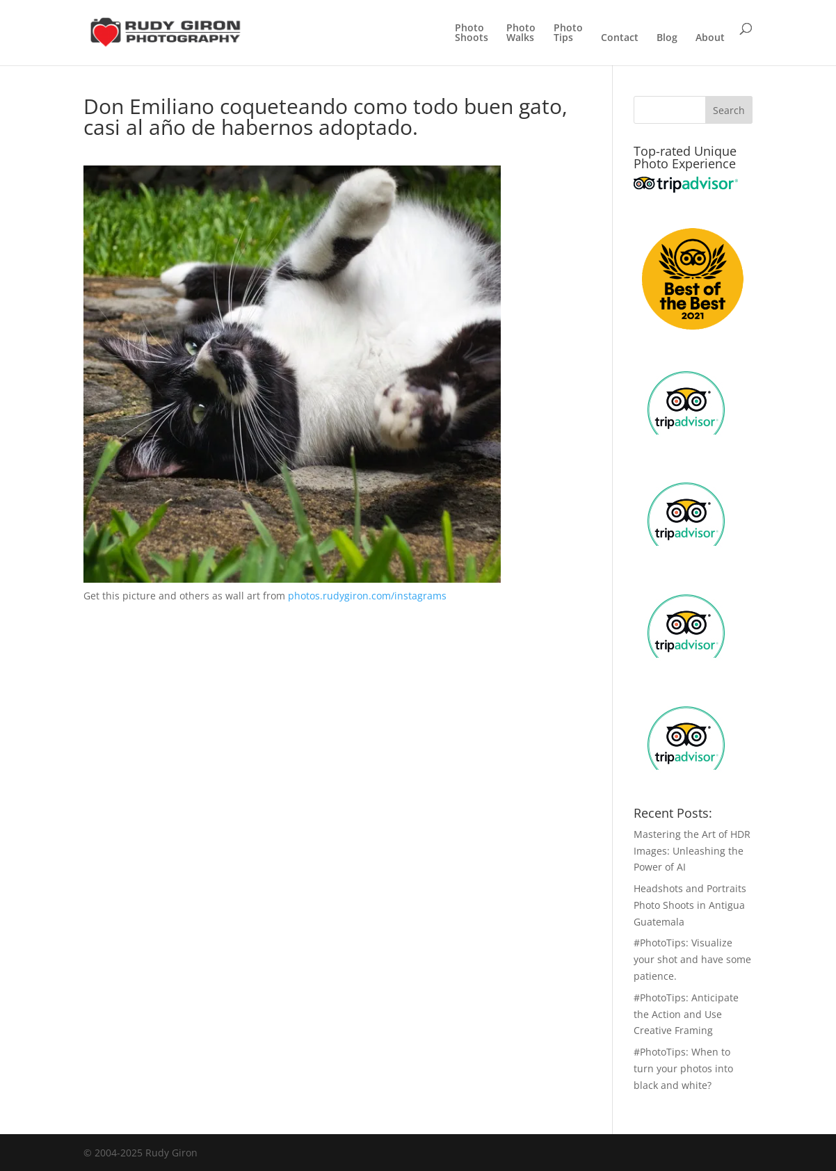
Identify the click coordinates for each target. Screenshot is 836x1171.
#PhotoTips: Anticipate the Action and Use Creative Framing (686, 1014)
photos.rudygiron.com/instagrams (367, 595)
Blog (667, 38)
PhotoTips (568, 33)
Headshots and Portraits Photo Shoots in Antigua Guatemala (690, 905)
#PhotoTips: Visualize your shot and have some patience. (692, 959)
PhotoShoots (471, 33)
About (710, 38)
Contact (619, 38)
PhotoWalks (521, 33)
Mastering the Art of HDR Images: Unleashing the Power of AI (692, 850)
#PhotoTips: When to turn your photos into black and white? (683, 1068)
